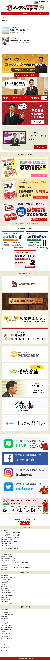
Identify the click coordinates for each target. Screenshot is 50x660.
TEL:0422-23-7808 (44, 1)
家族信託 (8, 13)
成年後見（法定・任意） (8, 590)
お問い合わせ (4, 650)
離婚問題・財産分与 (7, 599)
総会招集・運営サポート (8, 558)
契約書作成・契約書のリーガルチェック (12, 565)
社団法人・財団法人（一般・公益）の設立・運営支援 (16, 562)
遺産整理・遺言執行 (7, 593)
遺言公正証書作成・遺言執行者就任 (11, 535)
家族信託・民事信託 (7, 539)
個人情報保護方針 (5, 647)
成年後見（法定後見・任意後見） (10, 537)
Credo (2, 652)
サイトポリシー (4, 644)
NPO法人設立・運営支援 (8, 560)
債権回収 (4, 597)
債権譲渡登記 (5, 569)
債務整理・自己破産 (7, 543)
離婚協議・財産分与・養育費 (9, 541)
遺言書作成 (5, 588)
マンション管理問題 (7, 603)
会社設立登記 (5, 612)
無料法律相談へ (25, 523)
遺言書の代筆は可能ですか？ (19, 30)
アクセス (41, 13)
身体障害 (22, 32)
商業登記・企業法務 (7, 556)
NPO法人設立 (5, 584)
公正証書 (21, 42)
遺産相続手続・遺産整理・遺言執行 (11, 532)
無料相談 (25, 13)
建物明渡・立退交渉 (7, 546)
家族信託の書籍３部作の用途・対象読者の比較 (25, 223)
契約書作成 (5, 582)
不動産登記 (5, 530)
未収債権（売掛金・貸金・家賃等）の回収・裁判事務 (16, 567)
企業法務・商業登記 (7, 614)
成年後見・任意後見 (7, 625)
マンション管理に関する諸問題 (10, 548)
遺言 (18, 32)
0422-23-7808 (25, 521)
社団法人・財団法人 (7, 586)
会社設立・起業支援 (7, 554)
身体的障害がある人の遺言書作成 (20, 40)
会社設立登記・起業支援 (8, 577)
